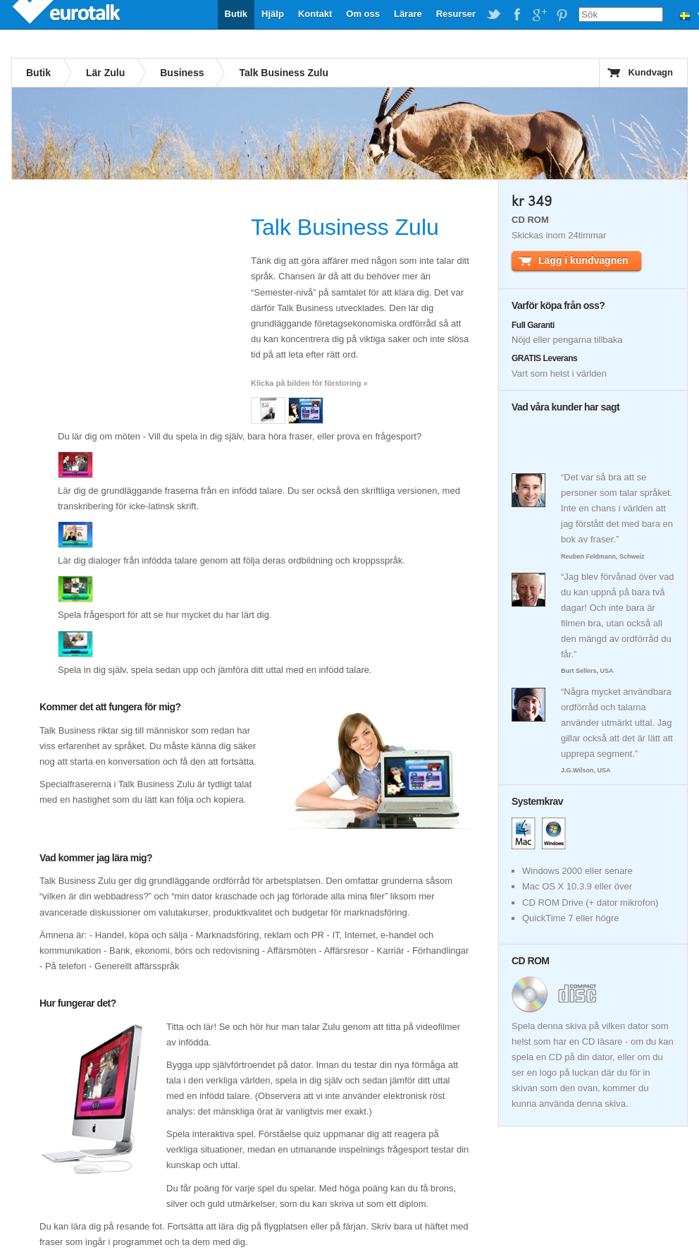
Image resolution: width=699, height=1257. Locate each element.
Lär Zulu (105, 72)
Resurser (456, 13)
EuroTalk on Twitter (494, 15)
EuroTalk (67, 14)
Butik (236, 13)
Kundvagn (650, 72)
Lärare (408, 13)
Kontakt (315, 13)
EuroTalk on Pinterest (561, 15)
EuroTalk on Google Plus (539, 15)
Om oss (363, 13)
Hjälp (272, 13)
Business (182, 72)
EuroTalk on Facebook (516, 15)
